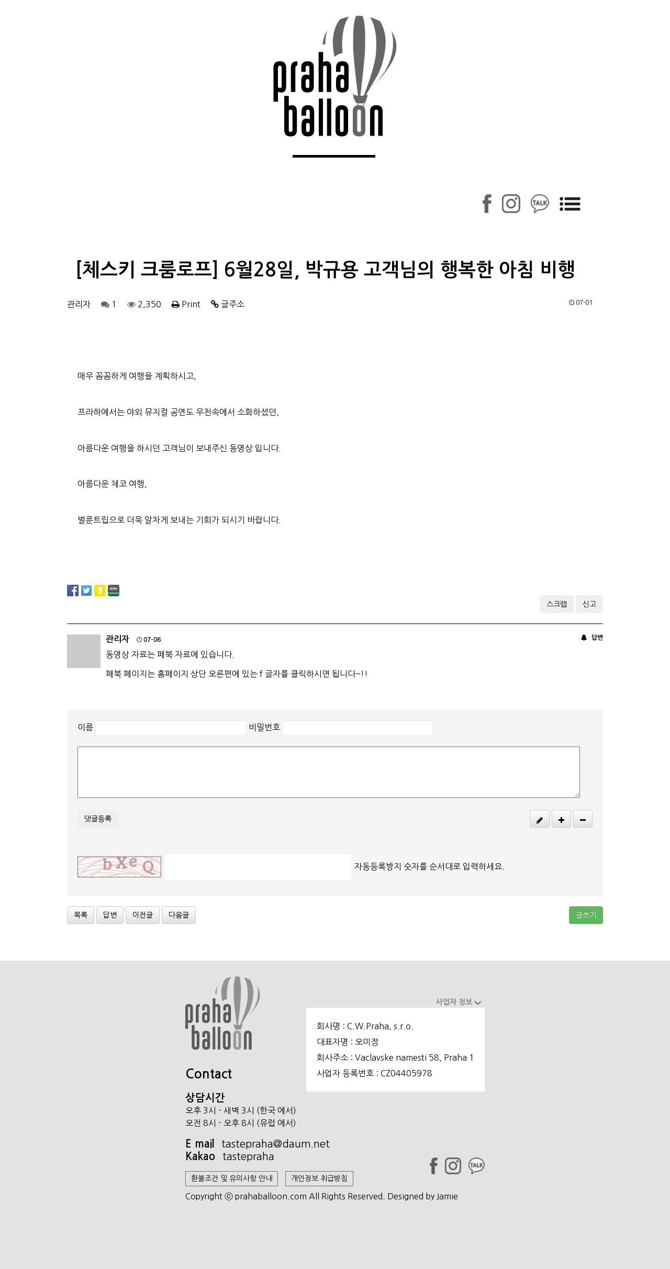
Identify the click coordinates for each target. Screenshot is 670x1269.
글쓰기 (586, 915)
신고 (589, 604)
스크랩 (556, 604)
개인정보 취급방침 (319, 1178)
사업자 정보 (459, 1002)
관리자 (79, 304)
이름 (85, 727)
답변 (597, 637)
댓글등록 (97, 818)
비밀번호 (264, 727)
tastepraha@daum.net (275, 1144)
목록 (80, 915)
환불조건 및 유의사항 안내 (231, 1178)
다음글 (179, 915)
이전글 (142, 915)
